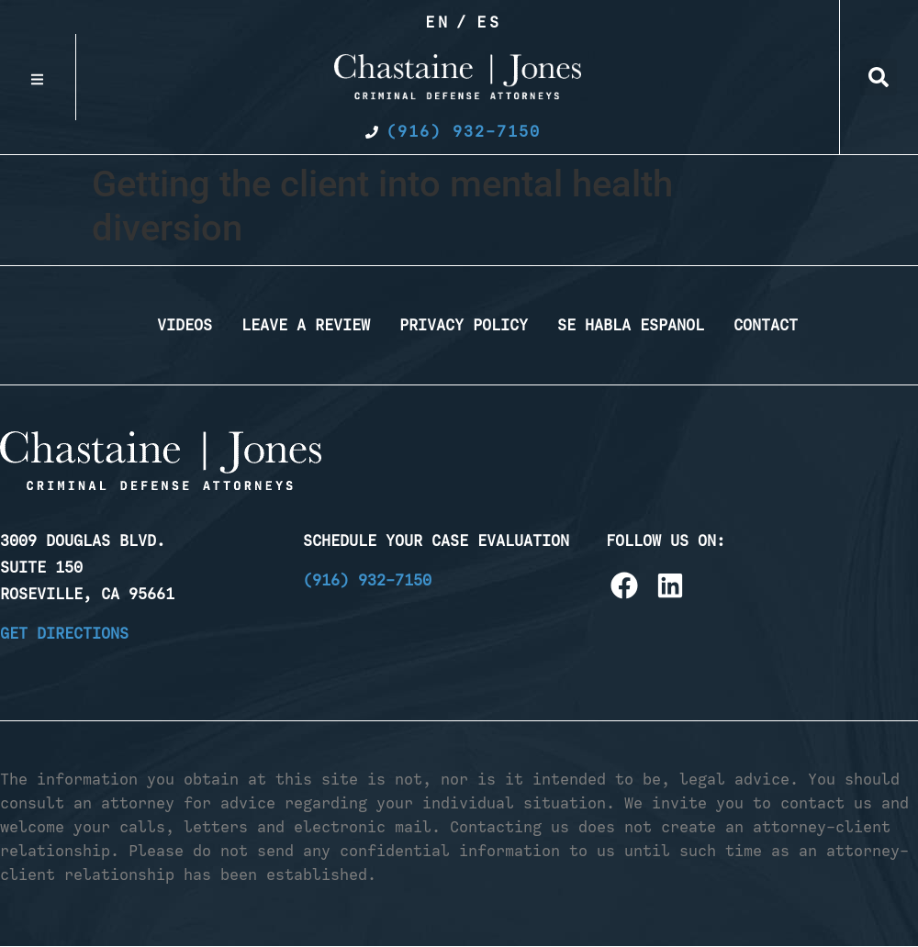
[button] (878, 77)
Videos (184, 325)
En (438, 22)
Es (489, 22)
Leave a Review (305, 325)
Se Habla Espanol (630, 325)
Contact (765, 325)
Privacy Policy (463, 325)
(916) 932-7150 (367, 580)
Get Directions (64, 633)
